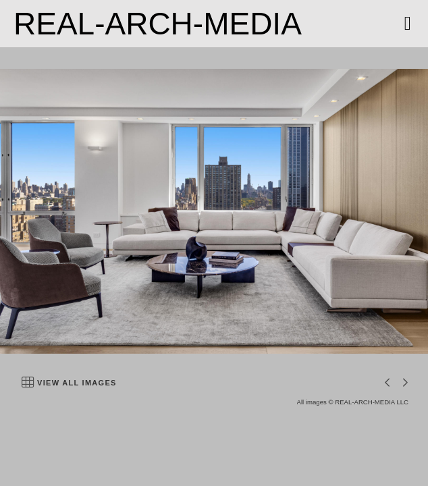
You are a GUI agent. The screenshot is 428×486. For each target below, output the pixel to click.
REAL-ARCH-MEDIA (158, 23)
